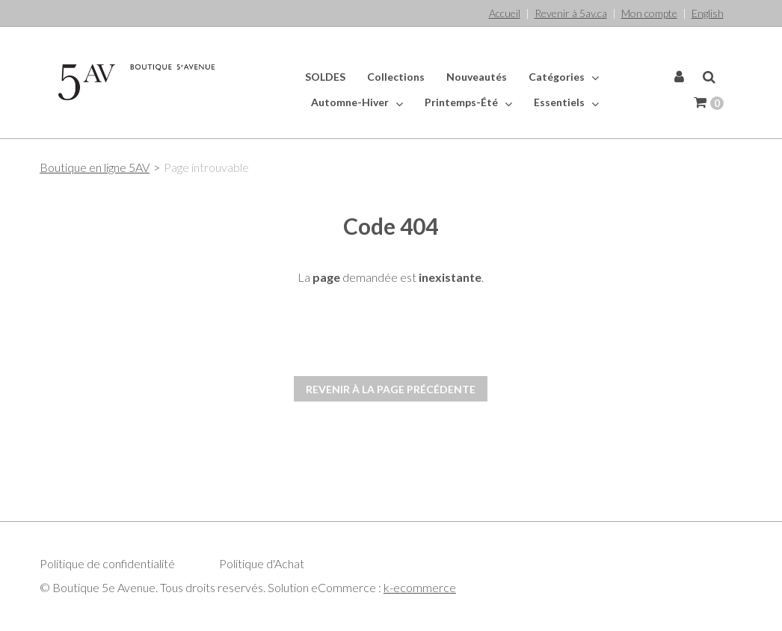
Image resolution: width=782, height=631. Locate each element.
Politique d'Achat (261, 563)
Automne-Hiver (357, 102)
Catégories (564, 77)
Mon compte (649, 13)
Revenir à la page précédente (390, 389)
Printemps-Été (468, 102)
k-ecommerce (420, 587)
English (708, 13)
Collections (396, 76)
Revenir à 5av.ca (571, 13)
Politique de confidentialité (107, 563)
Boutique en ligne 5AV (95, 167)
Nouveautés (476, 76)
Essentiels (566, 102)
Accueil (504, 13)
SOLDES (325, 76)
